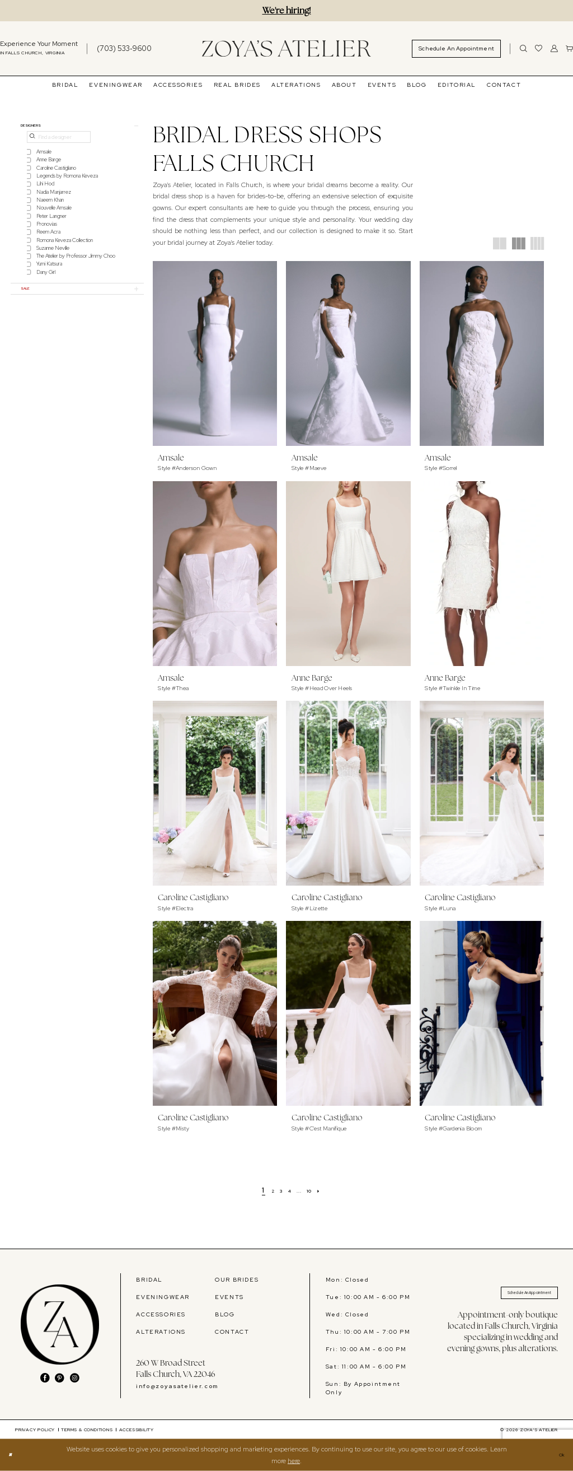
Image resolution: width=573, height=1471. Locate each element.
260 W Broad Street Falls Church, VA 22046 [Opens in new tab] (175, 1368)
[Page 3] (275, 1190)
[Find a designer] (58, 142)
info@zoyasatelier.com (177, 1386)
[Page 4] (288, 1190)
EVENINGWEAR (163, 1297)
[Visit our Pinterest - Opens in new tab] (59, 1378)
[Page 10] (318, 1190)
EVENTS (229, 1297)
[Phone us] (124, 48)
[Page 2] (263, 1190)
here (294, 1460)
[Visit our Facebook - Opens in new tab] (45, 1378)
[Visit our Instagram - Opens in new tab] (74, 1378)
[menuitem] (119, 48)
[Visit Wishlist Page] (538, 48)
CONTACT (232, 1331)
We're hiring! (286, 10)
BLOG (224, 1314)
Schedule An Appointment (510, 1296)
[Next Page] (332, 1190)
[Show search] (523, 48)
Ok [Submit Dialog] (559, 1454)
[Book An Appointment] (456, 49)
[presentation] (215, 353)
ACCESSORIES (161, 1314)
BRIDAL (149, 1279)
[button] (554, 48)
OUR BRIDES (237, 1279)
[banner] (286, 48)
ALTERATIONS (161, 1331)
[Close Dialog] (13, 1455)
